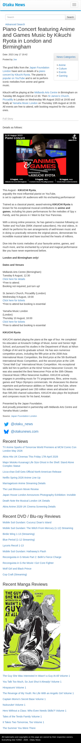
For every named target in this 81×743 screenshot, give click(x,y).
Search (70, 17)
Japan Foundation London (24, 416)
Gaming (63, 75)
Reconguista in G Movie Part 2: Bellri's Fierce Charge (32, 557)
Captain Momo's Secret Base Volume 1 (24, 699)
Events (62, 72)
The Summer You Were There (19, 728)
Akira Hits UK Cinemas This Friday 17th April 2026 (30, 456)
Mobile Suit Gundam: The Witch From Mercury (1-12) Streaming (38, 528)
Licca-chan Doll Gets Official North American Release (32, 471)
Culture (63, 68)
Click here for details (14, 279)
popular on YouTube (14, 78)
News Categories (66, 56)
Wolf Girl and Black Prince (17, 568)
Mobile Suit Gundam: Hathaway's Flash (24, 551)
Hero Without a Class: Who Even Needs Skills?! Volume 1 (34, 710)
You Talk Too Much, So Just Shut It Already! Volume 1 (32, 681)
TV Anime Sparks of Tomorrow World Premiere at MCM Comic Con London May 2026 (39, 449)
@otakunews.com (24, 431)
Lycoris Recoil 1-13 (13, 545)
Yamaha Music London (25, 103)
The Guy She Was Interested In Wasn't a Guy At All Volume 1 (36, 675)
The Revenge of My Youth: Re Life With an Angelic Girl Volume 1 (38, 693)
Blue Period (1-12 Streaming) (19, 539)
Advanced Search (15, 24)
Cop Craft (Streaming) (15, 574)
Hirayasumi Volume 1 (14, 687)
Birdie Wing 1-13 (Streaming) (19, 534)
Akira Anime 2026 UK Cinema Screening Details (29, 506)
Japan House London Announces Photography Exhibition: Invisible (39, 494)
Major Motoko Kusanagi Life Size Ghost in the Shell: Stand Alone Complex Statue (38, 464)
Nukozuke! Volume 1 (14, 704)
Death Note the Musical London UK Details (26, 500)
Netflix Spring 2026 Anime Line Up (21, 477)
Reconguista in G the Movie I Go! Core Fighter (28, 563)
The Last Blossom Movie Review (21, 489)
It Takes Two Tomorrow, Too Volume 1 (23, 722)
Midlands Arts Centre (45, 92)
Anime (62, 65)
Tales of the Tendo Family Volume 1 (22, 716)
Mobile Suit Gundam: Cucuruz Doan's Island (27, 522)
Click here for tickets (14, 300)
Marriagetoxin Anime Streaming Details (24, 483)
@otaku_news (22, 424)
